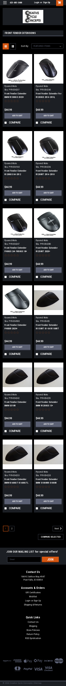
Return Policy (33, 634)
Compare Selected (51, 537)
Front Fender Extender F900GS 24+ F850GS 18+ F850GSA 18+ (15, 251)
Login (36, 2)
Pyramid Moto (10, 86)
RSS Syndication (33, 638)
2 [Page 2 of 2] (11, 528)
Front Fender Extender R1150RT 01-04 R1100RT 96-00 (47, 328)
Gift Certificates (33, 592)
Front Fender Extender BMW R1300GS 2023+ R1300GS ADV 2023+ (15, 97)
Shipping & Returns (33, 604)
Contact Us (33, 622)
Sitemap (38, 683)
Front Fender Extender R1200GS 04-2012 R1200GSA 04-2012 (15, 174)
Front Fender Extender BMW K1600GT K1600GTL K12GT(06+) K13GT (16, 483)
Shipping (33, 626)
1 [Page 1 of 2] (5, 528)
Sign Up (46, 2)
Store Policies (33, 630)
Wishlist (33, 596)
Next (59, 528)
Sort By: (25, 46)
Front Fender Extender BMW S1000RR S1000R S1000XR (47, 483)
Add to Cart (17, 116)
